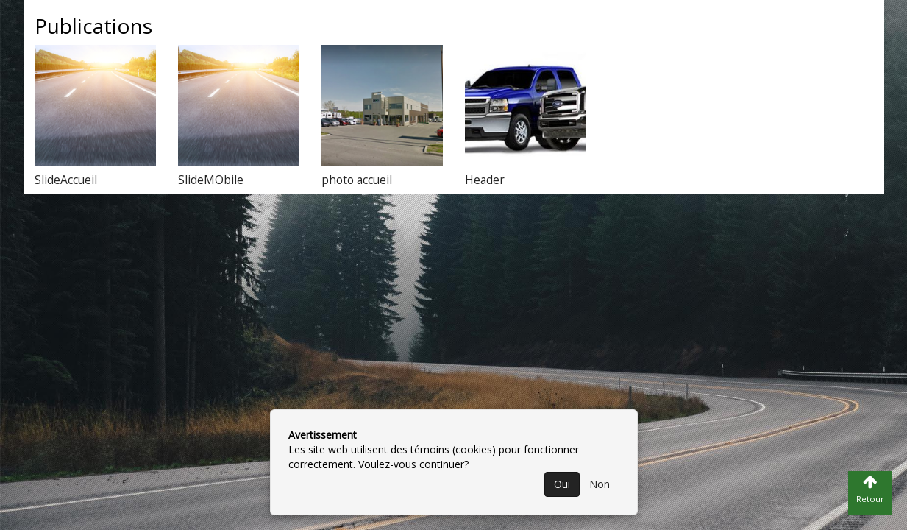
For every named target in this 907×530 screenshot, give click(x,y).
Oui (562, 484)
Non (599, 484)
